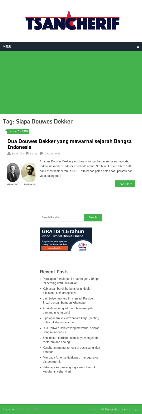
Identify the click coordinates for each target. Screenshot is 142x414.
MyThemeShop (110, 409)
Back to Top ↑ (130, 409)
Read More (124, 183)
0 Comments (52, 153)
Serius (33, 153)
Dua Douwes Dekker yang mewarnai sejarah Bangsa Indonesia (69, 144)
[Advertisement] (71, 82)
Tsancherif (10, 409)
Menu (7, 46)
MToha (20, 153)
